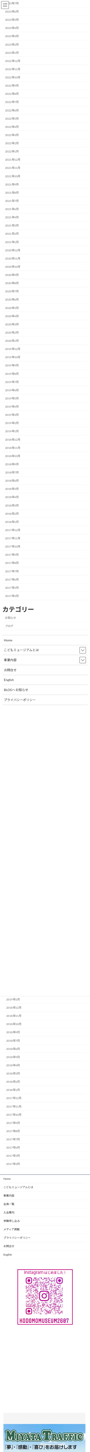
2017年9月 (13, 1123)
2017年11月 (13, 1106)
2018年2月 (13, 1081)
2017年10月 (13, 1114)
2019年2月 (12, 423)
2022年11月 (12, 69)
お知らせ (10, 617)
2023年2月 (12, 44)
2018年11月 (13, 1016)
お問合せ (8, 1246)
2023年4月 (12, 28)
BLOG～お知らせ (16, 690)
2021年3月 (12, 225)
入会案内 (8, 1212)
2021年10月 (12, 176)
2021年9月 (12, 184)
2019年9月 (12, 365)
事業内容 (8, 1195)
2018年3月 (13, 1073)
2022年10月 (12, 77)
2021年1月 (12, 242)
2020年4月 (12, 316)
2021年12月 (12, 159)
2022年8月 (12, 93)
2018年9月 (13, 1032)
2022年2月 (12, 143)
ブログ (9, 626)
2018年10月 (13, 1024)
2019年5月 (12, 398)
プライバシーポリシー (17, 1237)
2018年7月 (13, 1040)
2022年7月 (12, 102)
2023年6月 (12, 11)
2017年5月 (13, 1155)
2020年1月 (12, 340)
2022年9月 (12, 85)
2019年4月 (12, 406)
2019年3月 (12, 414)
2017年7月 (13, 1139)
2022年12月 (12, 61)
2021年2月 (12, 233)
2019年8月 (12, 373)
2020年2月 (12, 332)
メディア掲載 (11, 1229)
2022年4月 (12, 126)
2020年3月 (12, 324)
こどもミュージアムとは (18, 1187)
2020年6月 (12, 299)
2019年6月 (12, 390)
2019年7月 (12, 382)
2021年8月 (12, 192)
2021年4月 (12, 217)
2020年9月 (12, 275)
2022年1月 (12, 151)
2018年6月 (13, 1049)
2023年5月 (12, 19)
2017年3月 (13, 1164)
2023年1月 (12, 52)
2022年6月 (12, 110)
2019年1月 (13, 999)
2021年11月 (12, 168)
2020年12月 (12, 250)
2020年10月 (12, 266)
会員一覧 (8, 1204)
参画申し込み (11, 1221)
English (7, 1254)
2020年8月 (12, 283)
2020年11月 (12, 258)
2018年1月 (13, 1090)
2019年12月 (12, 349)
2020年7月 (12, 291)
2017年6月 (13, 1147)
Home (7, 1178)
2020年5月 (12, 308)
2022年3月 (12, 135)
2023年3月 (12, 36)
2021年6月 (12, 209)
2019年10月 (12, 357)
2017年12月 (13, 1098)
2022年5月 (12, 118)
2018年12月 (13, 1007)
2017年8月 (13, 1131)
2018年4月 (13, 1065)
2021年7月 (12, 201)
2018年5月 (13, 1057)
